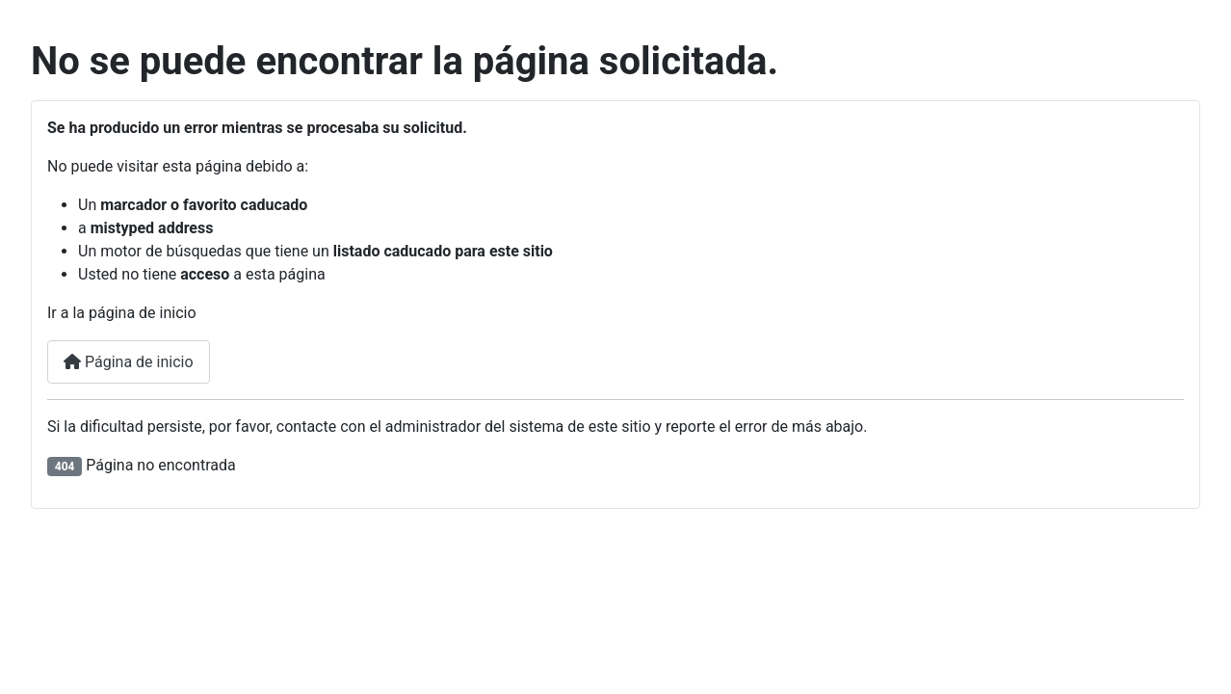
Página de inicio (129, 362)
